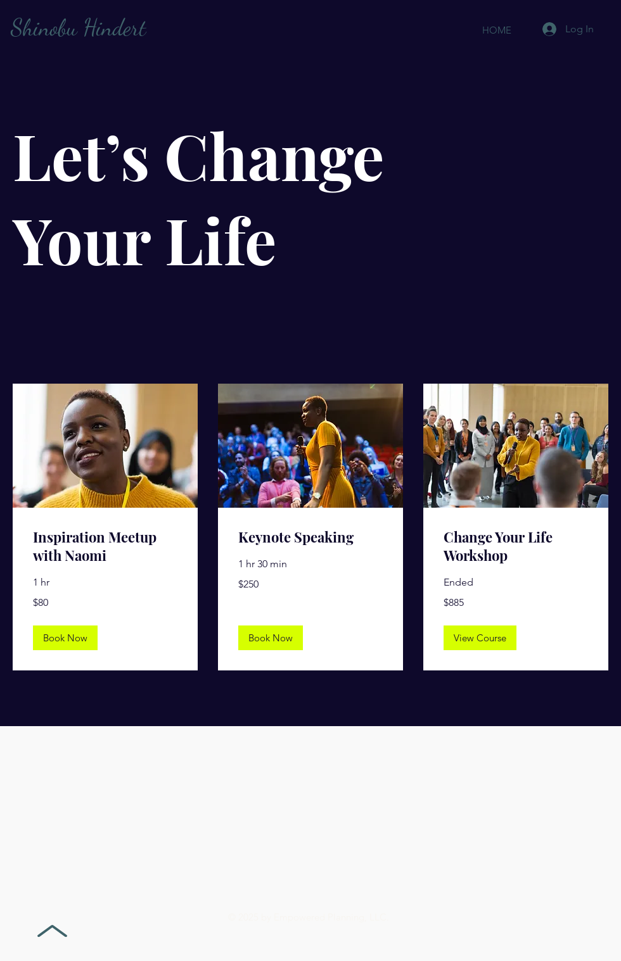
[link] (105, 546)
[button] (65, 637)
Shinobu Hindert (78, 27)
